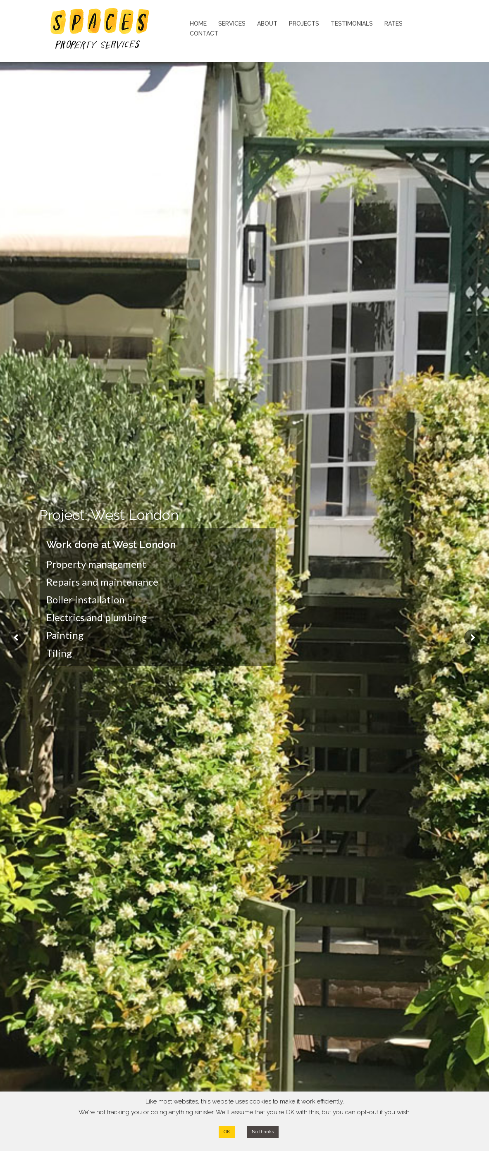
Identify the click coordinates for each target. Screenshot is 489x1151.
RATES (393, 23)
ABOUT (267, 23)
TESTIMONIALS (352, 23)
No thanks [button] (263, 1131)
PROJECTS (304, 23)
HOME (198, 23)
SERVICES (232, 23)
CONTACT (204, 33)
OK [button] (227, 1131)
